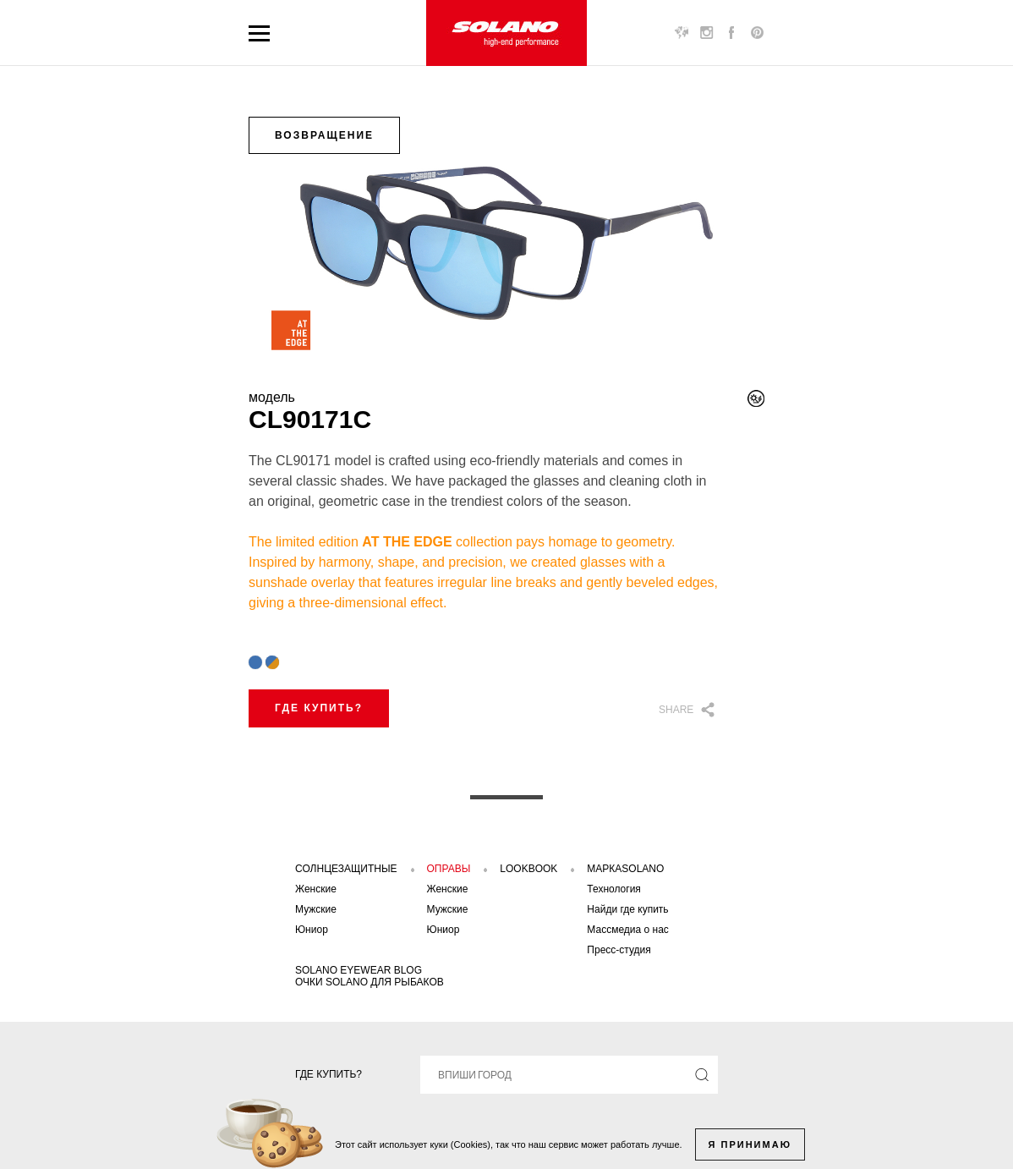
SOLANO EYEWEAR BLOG (358, 970)
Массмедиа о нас (628, 930)
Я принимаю (750, 1144)
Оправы (449, 869)
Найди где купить (627, 909)
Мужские (316, 909)
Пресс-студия (618, 950)
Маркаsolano (625, 869)
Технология (614, 889)
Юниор (311, 930)
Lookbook (528, 869)
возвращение (324, 135)
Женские (316, 889)
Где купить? (319, 708)
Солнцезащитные (346, 869)
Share (676, 710)
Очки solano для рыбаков (369, 982)
